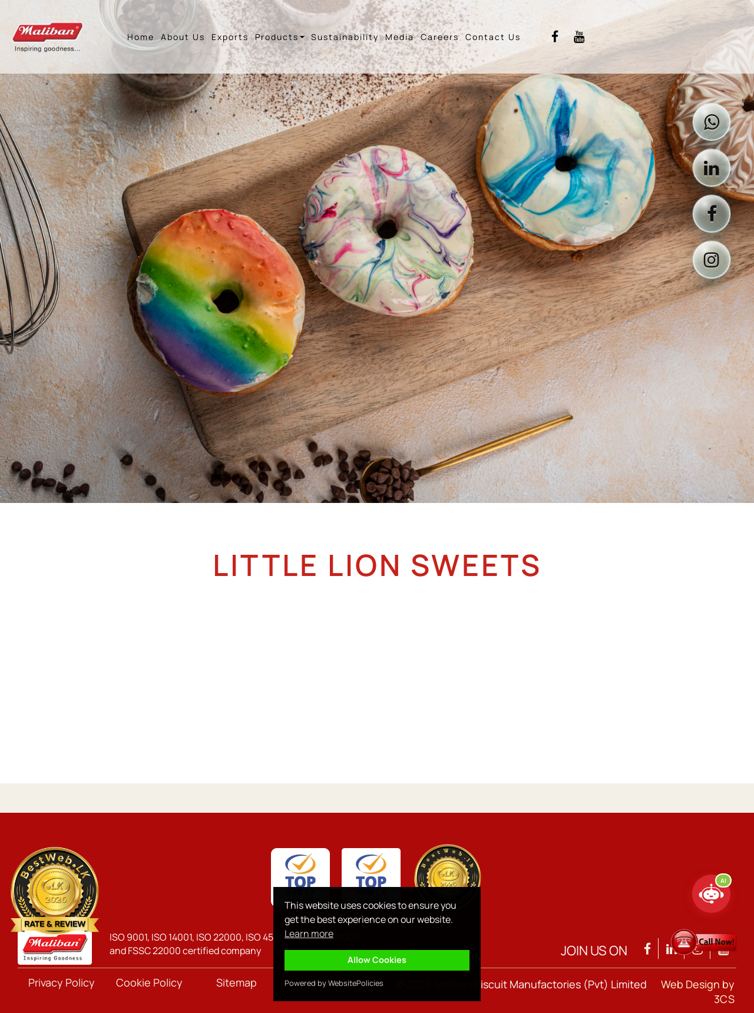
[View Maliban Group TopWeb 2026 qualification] (55, 891)
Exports (230, 36)
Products (280, 36)
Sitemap (236, 982)
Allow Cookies (377, 959)
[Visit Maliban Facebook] (555, 37)
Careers (440, 36)
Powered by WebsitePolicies (334, 983)
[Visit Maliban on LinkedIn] (711, 168)
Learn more (309, 933)
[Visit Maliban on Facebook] (711, 214)
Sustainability (345, 36)
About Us (183, 36)
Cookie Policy (149, 982)
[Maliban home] (56, 37)
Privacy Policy (61, 982)
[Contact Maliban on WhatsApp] (711, 122)
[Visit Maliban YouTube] (579, 37)
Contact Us (493, 36)
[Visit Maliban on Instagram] (711, 260)
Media (399, 36)
